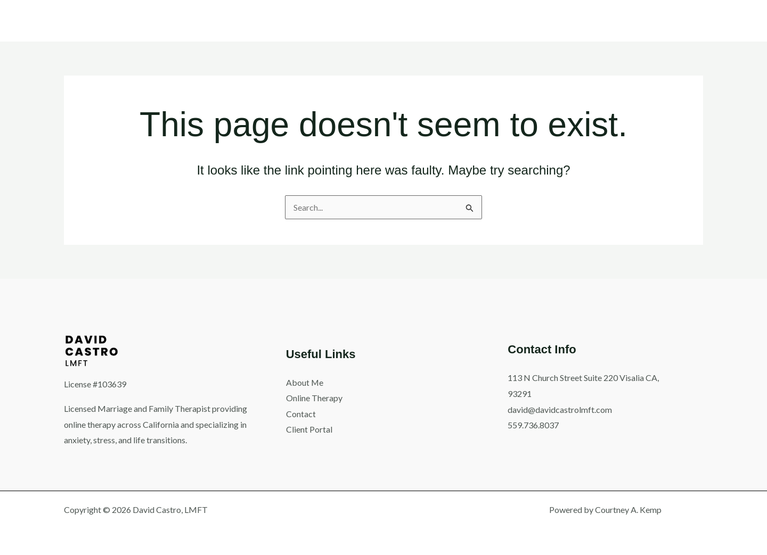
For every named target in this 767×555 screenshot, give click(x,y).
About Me (305, 382)
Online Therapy (314, 398)
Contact (301, 414)
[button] (107, 23)
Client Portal (309, 429)
